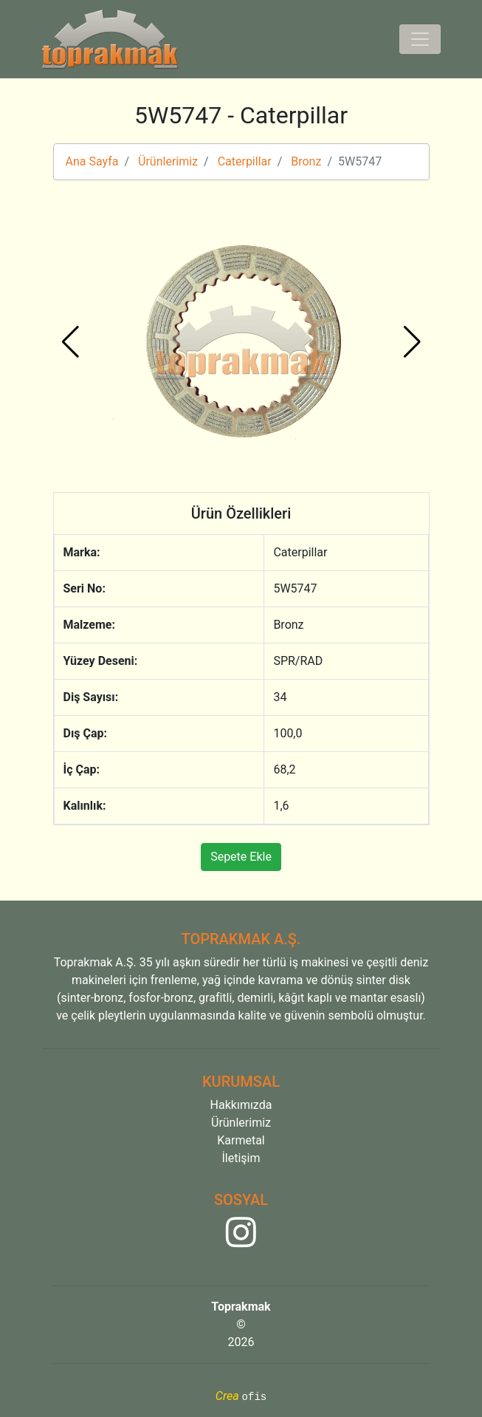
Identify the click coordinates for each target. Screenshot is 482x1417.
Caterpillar (245, 161)
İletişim (240, 1158)
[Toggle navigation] (420, 39)
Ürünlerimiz (168, 161)
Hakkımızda (241, 1105)
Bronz (306, 161)
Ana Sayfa (92, 161)
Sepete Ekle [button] (241, 857)
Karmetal (241, 1140)
